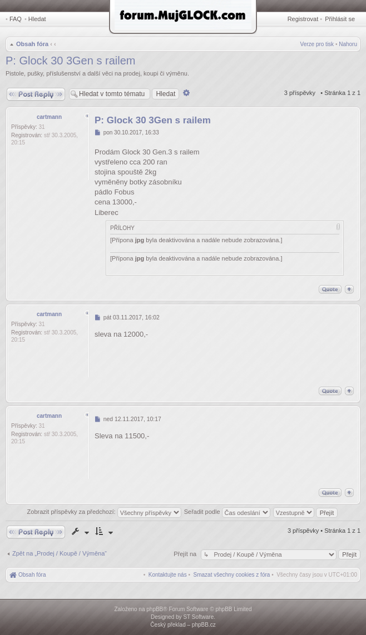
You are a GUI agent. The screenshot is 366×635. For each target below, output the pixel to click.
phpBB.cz (204, 625)
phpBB (154, 609)
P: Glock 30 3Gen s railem (70, 60)
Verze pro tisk (317, 44)
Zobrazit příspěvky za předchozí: (104, 511)
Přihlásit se (340, 19)
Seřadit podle (227, 511)
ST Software (198, 617)
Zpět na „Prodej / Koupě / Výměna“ (59, 553)
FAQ (15, 19)
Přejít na (186, 554)
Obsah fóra (32, 44)
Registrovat (303, 19)
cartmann (49, 117)
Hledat (37, 19)
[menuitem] (232, 575)
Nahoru (348, 44)
